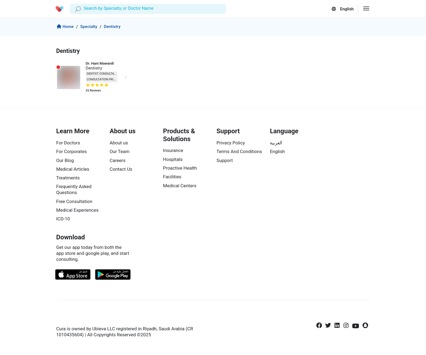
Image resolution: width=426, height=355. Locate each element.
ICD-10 (63, 218)
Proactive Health (180, 168)
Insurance (173, 150)
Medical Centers (179, 185)
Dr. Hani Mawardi (100, 63)
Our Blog (65, 160)
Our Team (119, 151)
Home (65, 27)
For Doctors (68, 142)
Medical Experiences (77, 210)
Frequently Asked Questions (74, 189)
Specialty (88, 26)
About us (118, 142)
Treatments (68, 177)
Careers (117, 160)
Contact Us (120, 169)
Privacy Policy (231, 142)
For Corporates (71, 151)
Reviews (93, 91)
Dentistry (112, 26)
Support (225, 160)
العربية (276, 142)
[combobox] (84, 8)
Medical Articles (72, 169)
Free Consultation (74, 201)
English (277, 151)
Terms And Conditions (239, 151)
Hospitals (173, 159)
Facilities (172, 176)
